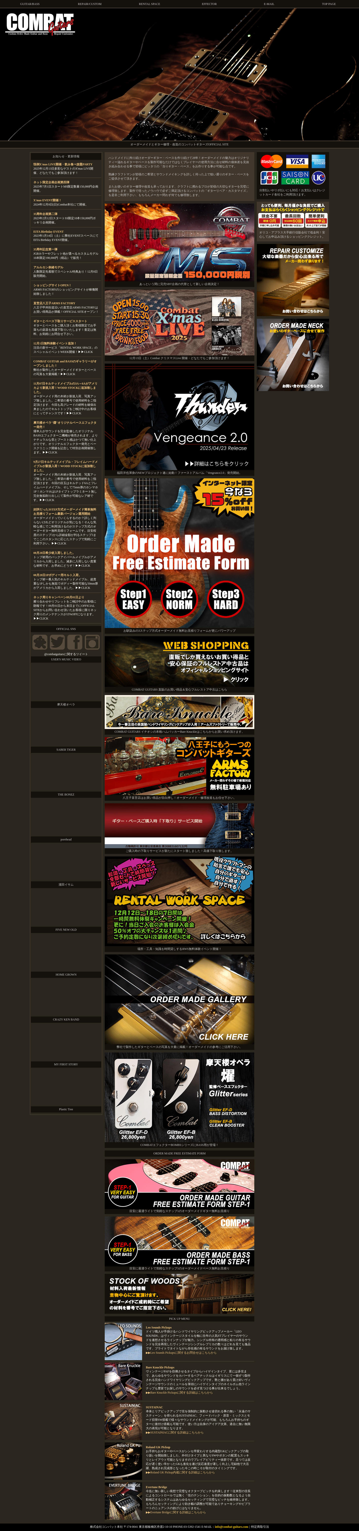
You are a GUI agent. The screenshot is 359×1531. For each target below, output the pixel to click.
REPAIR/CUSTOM (89, 4)
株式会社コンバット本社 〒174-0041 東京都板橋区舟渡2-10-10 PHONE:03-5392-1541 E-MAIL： (152, 1527)
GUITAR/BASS (30, 4)
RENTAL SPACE (149, 4)
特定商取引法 (260, 1527)
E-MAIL (269, 4)
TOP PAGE (329, 4)
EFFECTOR (209, 4)
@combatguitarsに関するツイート (66, 654)
